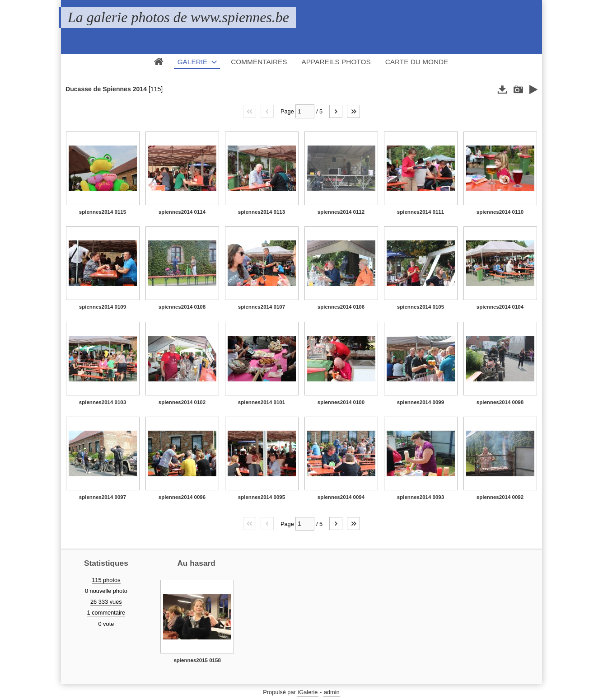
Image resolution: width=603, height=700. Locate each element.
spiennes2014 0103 (102, 402)
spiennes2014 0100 (341, 402)
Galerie (193, 62)
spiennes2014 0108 (182, 307)
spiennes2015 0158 (196, 660)
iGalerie (308, 692)
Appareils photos (336, 62)
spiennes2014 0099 (420, 402)
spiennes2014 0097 (102, 497)
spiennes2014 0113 (261, 212)
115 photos (106, 580)
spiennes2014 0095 (261, 497)
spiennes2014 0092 (500, 497)
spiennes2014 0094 (341, 497)
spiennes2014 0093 (420, 497)
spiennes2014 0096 (182, 497)
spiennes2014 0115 (102, 212)
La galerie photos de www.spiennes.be (178, 17)
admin (332, 692)
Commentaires (259, 62)
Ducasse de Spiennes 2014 (106, 89)
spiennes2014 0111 (420, 212)
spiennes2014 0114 (182, 212)
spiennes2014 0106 (341, 307)
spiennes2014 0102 (182, 402)
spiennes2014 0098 (500, 402)
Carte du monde (417, 62)
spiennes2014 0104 (500, 307)
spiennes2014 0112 (341, 212)
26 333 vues (106, 601)
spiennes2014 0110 (500, 212)
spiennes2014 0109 (102, 307)
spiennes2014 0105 (420, 307)
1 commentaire (106, 612)
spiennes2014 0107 (261, 307)
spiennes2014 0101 (261, 402)
